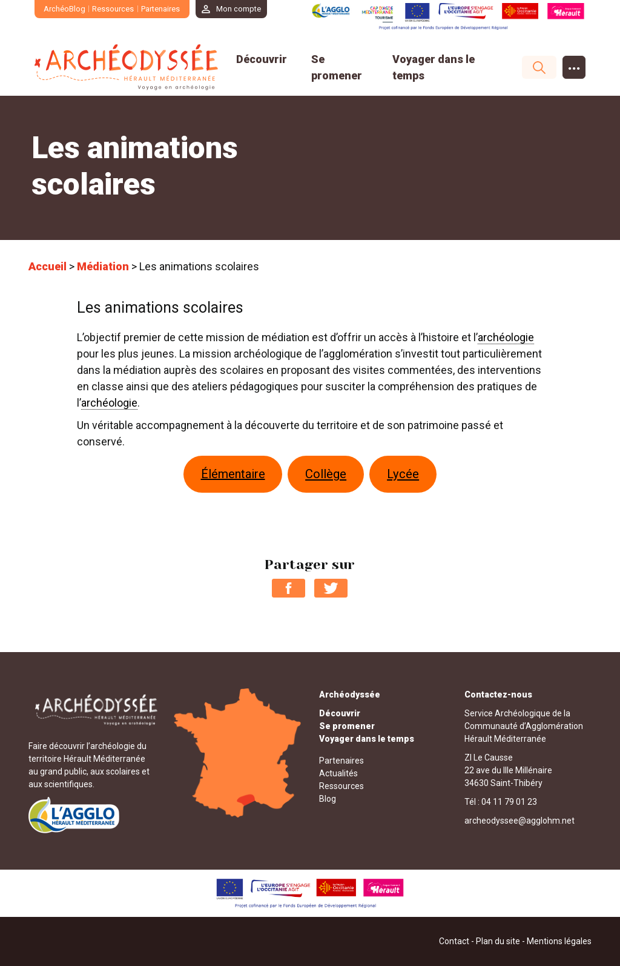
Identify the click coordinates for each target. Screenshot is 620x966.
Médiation (103, 266)
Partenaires (160, 8)
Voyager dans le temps (366, 739)
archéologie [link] (506, 337)
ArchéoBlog (64, 8)
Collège (325, 474)
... (574, 64)
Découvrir (261, 59)
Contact (454, 941)
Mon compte (239, 8)
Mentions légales (559, 941)
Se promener (347, 726)
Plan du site (498, 941)
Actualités (338, 773)
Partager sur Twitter (331, 588)
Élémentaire (233, 474)
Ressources (113, 8)
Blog (327, 799)
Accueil (47, 266)
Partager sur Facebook (288, 588)
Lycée (403, 474)
